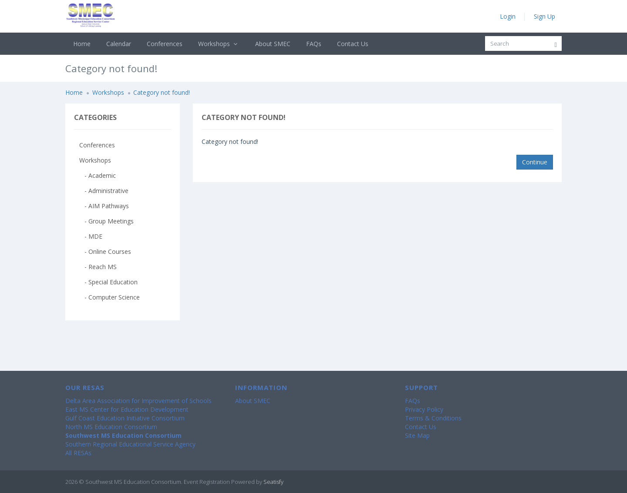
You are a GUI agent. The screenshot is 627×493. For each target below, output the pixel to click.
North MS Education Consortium (111, 427)
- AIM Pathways (104, 206)
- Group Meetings (106, 221)
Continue (534, 162)
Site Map (417, 435)
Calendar (118, 44)
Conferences (164, 44)
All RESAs (78, 453)
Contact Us (352, 44)
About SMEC (272, 44)
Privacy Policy (424, 409)
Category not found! (161, 92)
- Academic (97, 175)
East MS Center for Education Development (127, 409)
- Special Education (108, 282)
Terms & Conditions (433, 418)
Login (508, 16)
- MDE (90, 236)
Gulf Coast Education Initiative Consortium (125, 418)
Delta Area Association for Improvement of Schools (138, 400)
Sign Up (544, 16)
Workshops (218, 44)
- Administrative (103, 191)
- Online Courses (105, 251)
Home (82, 44)
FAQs (313, 44)
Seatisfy (273, 482)
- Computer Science (109, 297)
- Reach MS (98, 267)
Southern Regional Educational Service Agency (130, 444)
